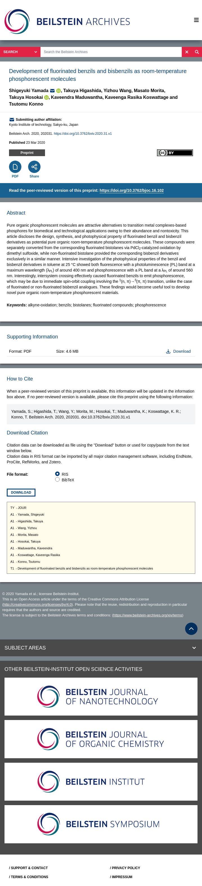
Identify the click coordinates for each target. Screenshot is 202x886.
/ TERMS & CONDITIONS (28, 877)
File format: (17, 474)
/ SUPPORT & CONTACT (28, 868)
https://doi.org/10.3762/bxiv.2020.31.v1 (83, 134)
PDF (15, 176)
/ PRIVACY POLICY (125, 868)
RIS (65, 474)
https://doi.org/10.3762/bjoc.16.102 (132, 190)
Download (21, 493)
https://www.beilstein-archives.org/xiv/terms (147, 615)
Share (34, 176)
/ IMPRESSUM (121, 877)
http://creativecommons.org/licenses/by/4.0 (37, 604)
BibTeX (68, 480)
